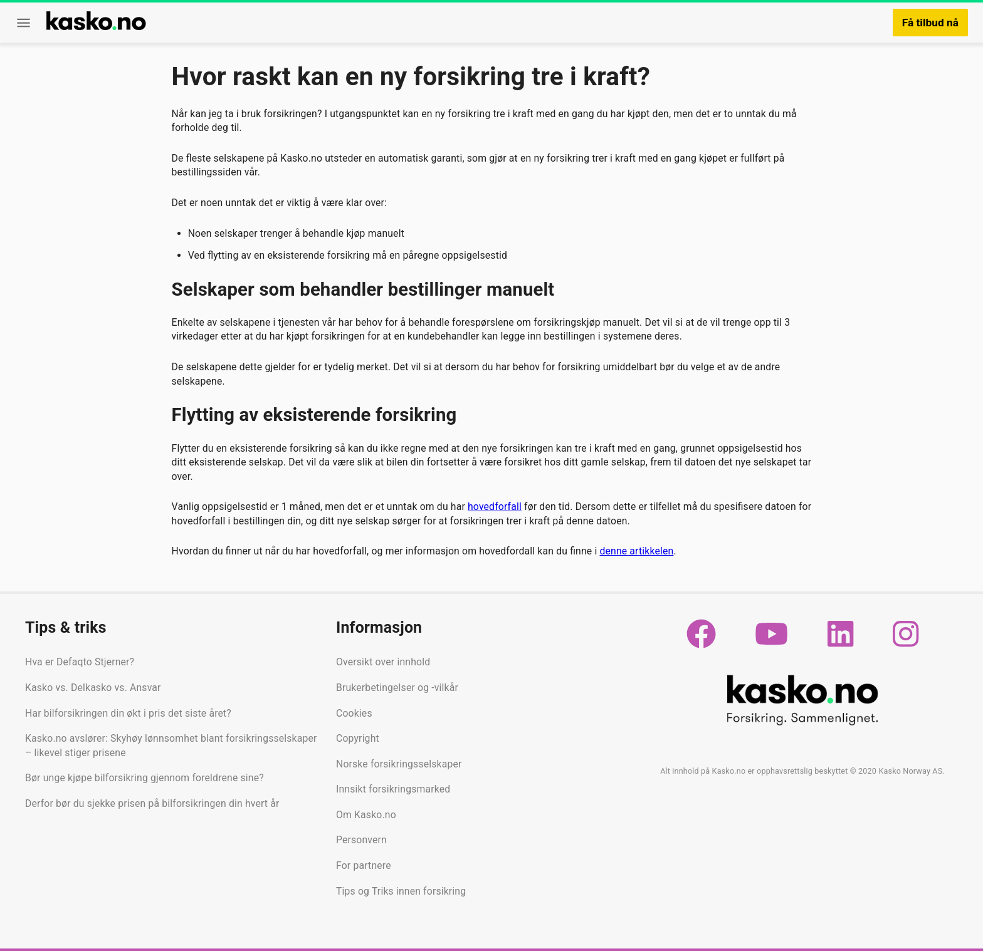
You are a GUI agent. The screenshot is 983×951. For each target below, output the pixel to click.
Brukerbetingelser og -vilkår (397, 688)
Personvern (361, 840)
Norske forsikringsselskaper (398, 764)
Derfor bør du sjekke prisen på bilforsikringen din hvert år (152, 803)
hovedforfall (495, 506)
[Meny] (23, 23)
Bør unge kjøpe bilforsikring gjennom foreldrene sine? (144, 778)
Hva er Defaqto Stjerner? (79, 662)
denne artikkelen (636, 551)
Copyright (357, 738)
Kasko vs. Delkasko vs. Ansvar (93, 688)
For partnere (363, 865)
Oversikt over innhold (383, 662)
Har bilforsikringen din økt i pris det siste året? (128, 713)
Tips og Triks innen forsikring (401, 891)
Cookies (354, 713)
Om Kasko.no (366, 815)
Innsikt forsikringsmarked (393, 789)
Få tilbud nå (930, 22)
